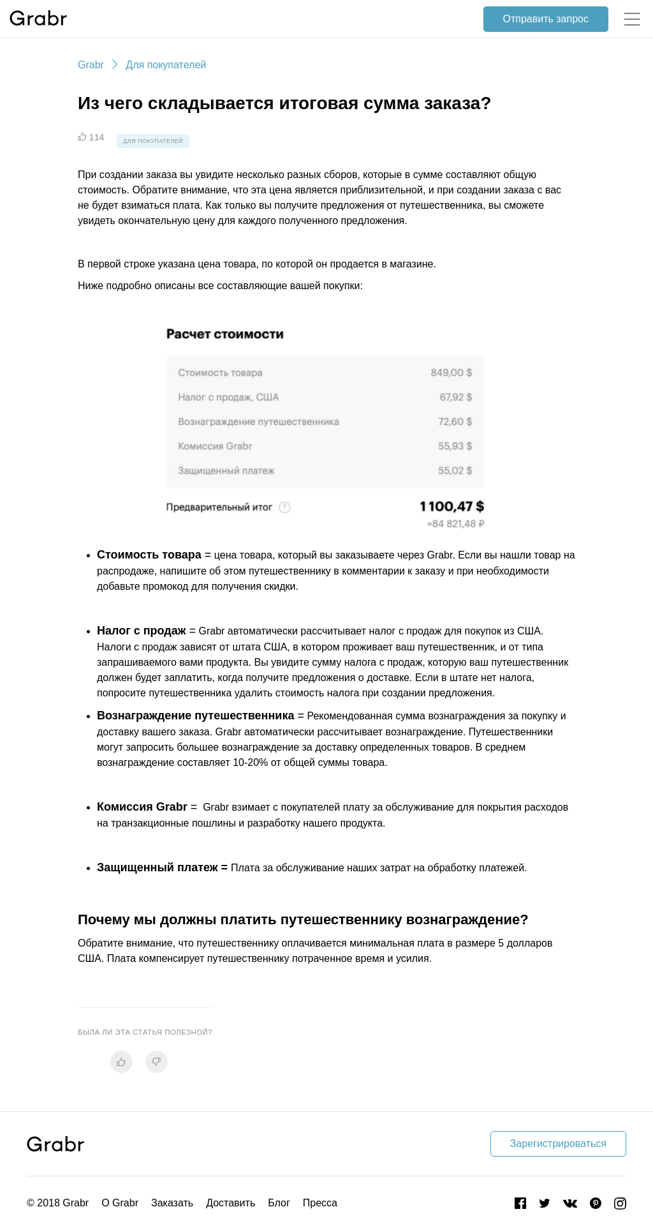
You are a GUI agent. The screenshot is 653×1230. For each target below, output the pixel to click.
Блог (279, 1202)
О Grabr (119, 1202)
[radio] (121, 1062)
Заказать (172, 1202)
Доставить (230, 1202)
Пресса (320, 1202)
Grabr (91, 64)
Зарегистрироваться (558, 1143)
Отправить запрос (546, 18)
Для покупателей (166, 64)
